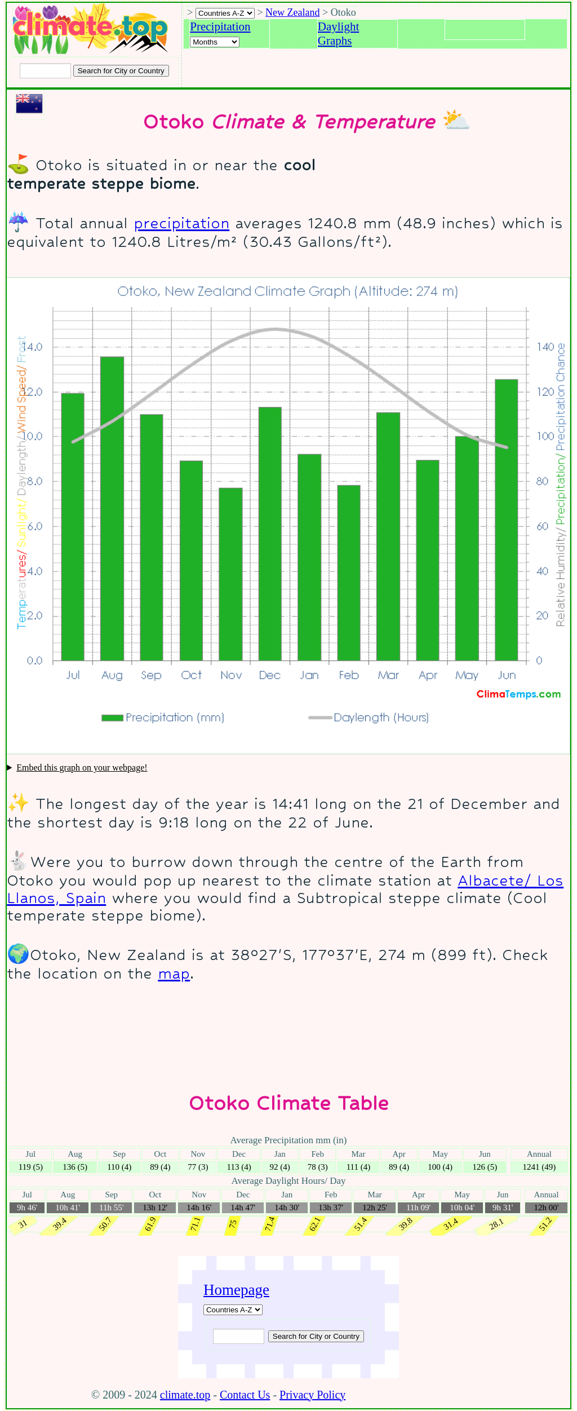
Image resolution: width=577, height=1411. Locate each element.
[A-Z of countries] (233, 1309)
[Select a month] (214, 42)
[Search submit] (121, 71)
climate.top (185, 1394)
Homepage (236, 1289)
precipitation (181, 223)
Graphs (335, 40)
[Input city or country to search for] (45, 70)
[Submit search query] (316, 1336)
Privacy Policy (312, 1394)
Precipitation (220, 26)
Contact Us (245, 1394)
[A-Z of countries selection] (225, 13)
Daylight (338, 26)
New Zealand (292, 12)
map (174, 973)
